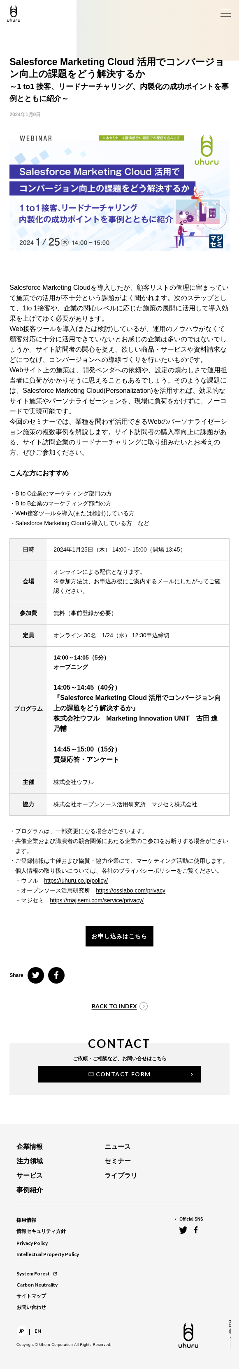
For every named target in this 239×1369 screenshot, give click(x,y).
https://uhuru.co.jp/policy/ (76, 880)
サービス (29, 1175)
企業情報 (29, 1146)
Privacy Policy (32, 1243)
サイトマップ (31, 1296)
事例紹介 (29, 1189)
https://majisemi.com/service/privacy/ (97, 900)
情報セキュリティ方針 (41, 1231)
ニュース (117, 1146)
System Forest (36, 1273)
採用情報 (26, 1220)
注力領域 (29, 1161)
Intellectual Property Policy (47, 1254)
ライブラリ (120, 1175)
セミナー (117, 1161)
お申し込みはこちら (119, 935)
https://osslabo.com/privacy (130, 890)
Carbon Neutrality (37, 1285)
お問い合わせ (31, 1307)
